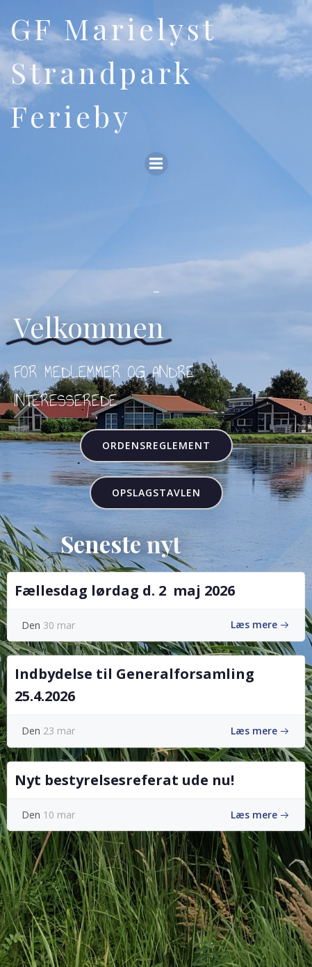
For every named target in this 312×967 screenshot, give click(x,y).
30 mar (59, 625)
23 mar (59, 730)
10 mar (59, 814)
